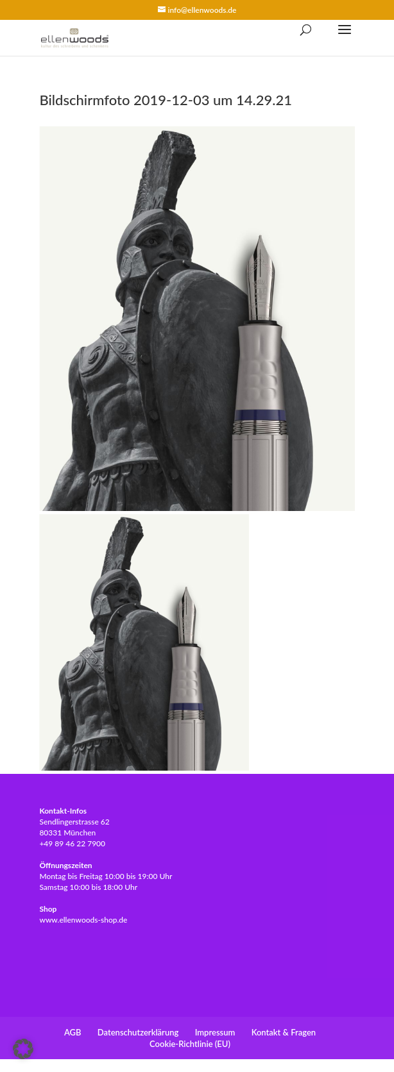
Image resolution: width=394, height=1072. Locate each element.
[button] (23, 1049)
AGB (72, 1032)
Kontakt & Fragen (284, 1032)
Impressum (215, 1032)
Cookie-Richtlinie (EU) (190, 1044)
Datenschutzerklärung (138, 1032)
